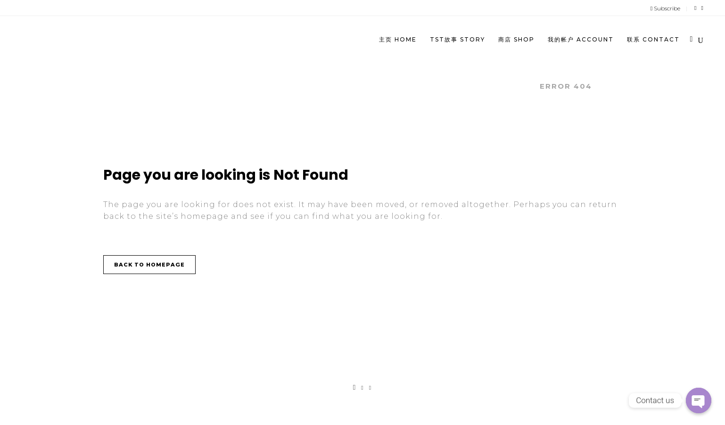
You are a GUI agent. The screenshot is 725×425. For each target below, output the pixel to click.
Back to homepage (149, 264)
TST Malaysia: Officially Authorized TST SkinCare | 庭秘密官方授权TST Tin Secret (331, 86)
